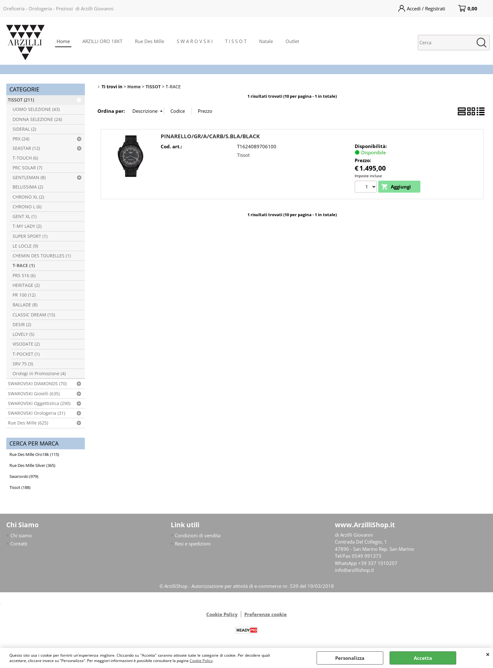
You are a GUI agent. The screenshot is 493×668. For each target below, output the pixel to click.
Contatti (18, 543)
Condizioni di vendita (197, 535)
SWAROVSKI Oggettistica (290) (39, 403)
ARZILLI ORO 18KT (102, 41)
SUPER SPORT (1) (30, 236)
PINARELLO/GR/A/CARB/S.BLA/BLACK (210, 136)
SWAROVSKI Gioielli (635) (34, 394)
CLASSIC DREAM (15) (34, 315)
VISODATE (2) (26, 344)
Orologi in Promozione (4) (39, 373)
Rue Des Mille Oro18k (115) (34, 454)
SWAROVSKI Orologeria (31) (36, 413)
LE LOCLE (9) (25, 246)
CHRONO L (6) (27, 207)
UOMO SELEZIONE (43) (36, 109)
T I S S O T (235, 41)
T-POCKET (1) (26, 354)
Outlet (292, 41)
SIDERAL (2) (24, 129)
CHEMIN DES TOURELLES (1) (42, 256)
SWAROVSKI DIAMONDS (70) (37, 383)
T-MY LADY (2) (27, 226)
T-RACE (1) (24, 265)
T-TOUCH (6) (25, 158)
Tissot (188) (19, 487)
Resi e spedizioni (193, 543)
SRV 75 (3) (23, 364)
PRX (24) (21, 139)
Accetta (423, 658)
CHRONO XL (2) (28, 197)
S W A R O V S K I (195, 41)
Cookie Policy (201, 660)
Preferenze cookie (265, 614)
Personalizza (349, 658)
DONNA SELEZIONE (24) (37, 119)
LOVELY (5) (23, 334)
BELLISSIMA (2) (28, 187)
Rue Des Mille (149, 41)
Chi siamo (21, 535)
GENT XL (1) (24, 216)
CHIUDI (488, 654)
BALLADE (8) (25, 305)
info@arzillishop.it (354, 570)
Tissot (243, 155)
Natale (266, 41)
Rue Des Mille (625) (28, 423)
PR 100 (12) (24, 295)
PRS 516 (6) (24, 275)
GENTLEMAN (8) (29, 177)
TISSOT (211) (21, 100)
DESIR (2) (22, 324)
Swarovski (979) (23, 476)
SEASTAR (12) (26, 148)
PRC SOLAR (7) (27, 168)
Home (63, 41)
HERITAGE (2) (26, 285)
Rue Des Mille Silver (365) (32, 465)
